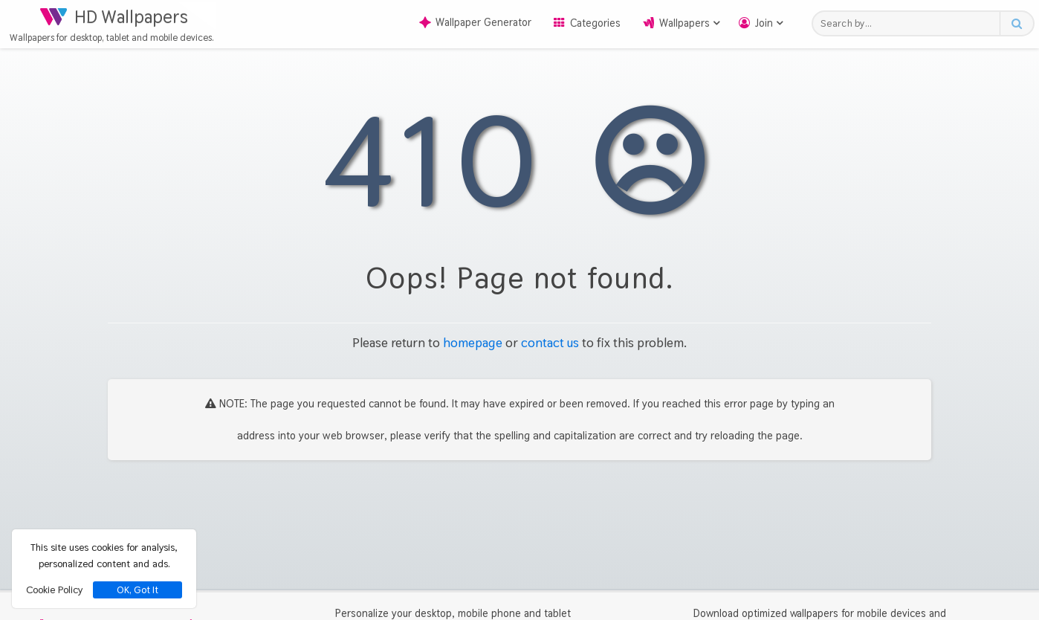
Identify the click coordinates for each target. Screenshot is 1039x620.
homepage (472, 342)
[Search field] (910, 23)
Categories (595, 23)
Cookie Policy (54, 589)
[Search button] (1016, 23)
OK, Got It (137, 590)
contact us (550, 342)
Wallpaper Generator (475, 22)
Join (764, 23)
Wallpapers (684, 23)
